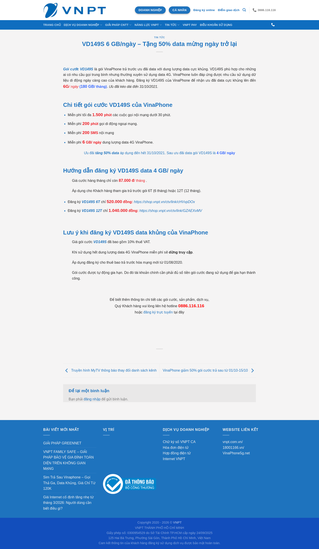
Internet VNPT (174, 459)
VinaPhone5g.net (236, 453)
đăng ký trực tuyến (158, 312)
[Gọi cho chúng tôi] (273, 25)
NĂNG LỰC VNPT (148, 25)
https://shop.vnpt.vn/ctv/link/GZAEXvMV (170, 211)
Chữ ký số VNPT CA (179, 442)
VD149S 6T (91, 202)
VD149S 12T (92, 211)
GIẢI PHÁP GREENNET (62, 443)
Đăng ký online (204, 10)
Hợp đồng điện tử (177, 453)
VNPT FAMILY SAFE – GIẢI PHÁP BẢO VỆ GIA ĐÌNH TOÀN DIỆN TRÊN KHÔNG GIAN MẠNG (68, 460)
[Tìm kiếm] (244, 10)
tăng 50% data (107, 153)
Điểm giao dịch (228, 10)
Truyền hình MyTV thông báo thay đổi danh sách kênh (110, 370)
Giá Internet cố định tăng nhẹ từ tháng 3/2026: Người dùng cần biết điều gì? (68, 502)
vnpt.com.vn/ (233, 442)
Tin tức (172, 25)
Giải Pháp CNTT (118, 25)
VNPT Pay (190, 25)
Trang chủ (52, 25)
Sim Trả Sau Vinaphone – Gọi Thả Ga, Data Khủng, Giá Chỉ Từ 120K (69, 482)
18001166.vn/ (233, 447)
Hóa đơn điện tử (176, 447)
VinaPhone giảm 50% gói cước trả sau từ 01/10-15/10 (209, 370)
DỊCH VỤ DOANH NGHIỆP (83, 25)
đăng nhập (92, 399)
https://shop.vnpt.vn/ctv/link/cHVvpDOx (164, 202)
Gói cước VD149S (78, 69)
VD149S (100, 242)
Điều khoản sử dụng (216, 25)
